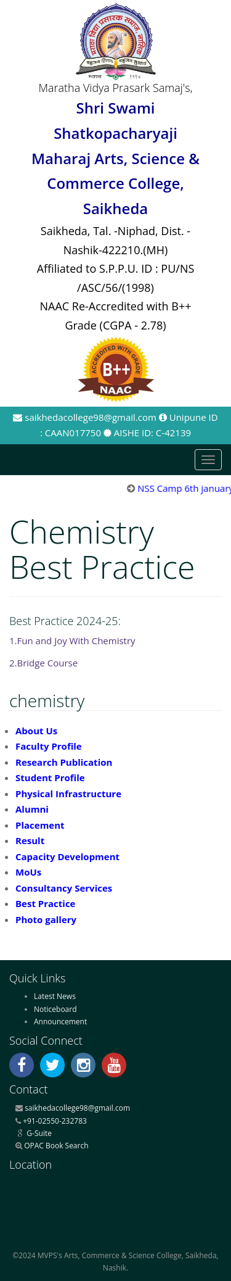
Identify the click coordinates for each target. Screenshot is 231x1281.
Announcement (60, 1021)
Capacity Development (67, 856)
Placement (40, 825)
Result (29, 840)
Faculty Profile (48, 746)
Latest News (55, 996)
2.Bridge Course (43, 663)
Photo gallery (45, 919)
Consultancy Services (63, 888)
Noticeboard (55, 1009)
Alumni (32, 809)
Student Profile (50, 777)
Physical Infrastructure (68, 793)
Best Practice (45, 903)
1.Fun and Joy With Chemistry (72, 640)
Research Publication (63, 762)
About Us (36, 730)
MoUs (28, 872)
